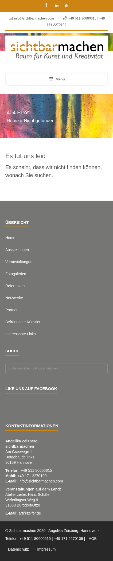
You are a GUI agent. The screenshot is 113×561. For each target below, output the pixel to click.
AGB (93, 538)
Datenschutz (18, 549)
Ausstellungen (17, 250)
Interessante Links (20, 334)
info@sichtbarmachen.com (41, 481)
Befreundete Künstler (23, 322)
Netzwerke (14, 298)
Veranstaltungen (18, 262)
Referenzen (15, 286)
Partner (11, 310)
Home (13, 120)
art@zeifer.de (30, 513)
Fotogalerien (15, 274)
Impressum (46, 549)
